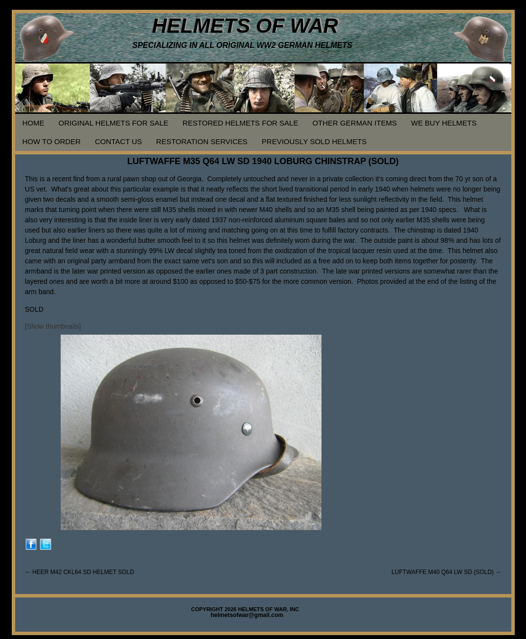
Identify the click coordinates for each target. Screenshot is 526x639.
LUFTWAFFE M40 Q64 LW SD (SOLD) (446, 572)
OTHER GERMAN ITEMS (354, 123)
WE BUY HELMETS (444, 123)
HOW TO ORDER (52, 141)
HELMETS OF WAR (245, 25)
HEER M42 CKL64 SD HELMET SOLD (79, 572)
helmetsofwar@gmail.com (247, 615)
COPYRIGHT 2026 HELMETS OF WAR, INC (245, 609)
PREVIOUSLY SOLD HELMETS (314, 141)
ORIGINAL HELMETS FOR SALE (114, 123)
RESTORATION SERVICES (202, 141)
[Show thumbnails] (53, 326)
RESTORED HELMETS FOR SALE (240, 123)
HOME (34, 123)
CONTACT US (118, 141)
